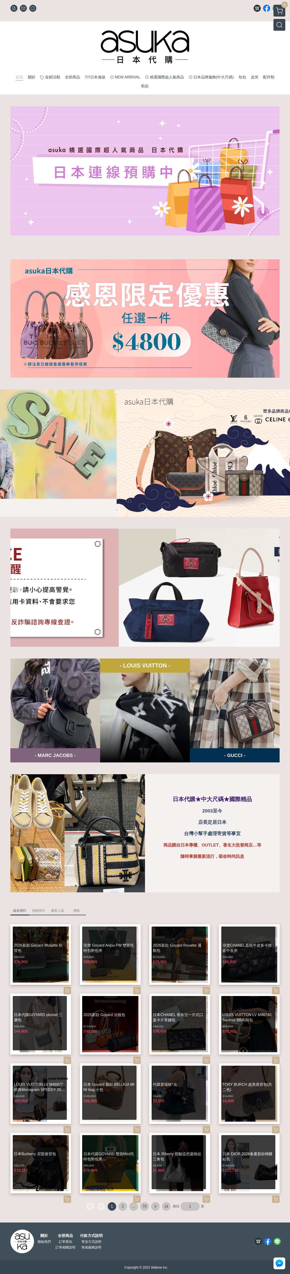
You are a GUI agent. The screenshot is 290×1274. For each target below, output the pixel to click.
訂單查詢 (65, 1241)
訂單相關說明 (65, 1247)
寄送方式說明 (91, 1241)
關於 (44, 1236)
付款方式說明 (91, 1236)
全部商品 (65, 1236)
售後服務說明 (91, 1247)
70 (144, 1206)
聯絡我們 (44, 1241)
